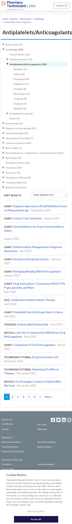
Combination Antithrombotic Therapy (32, 300)
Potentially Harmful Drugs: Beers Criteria (37, 312)
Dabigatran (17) (21, 84)
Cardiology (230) (14, 49)
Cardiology (38, 19)
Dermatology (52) (14, 123)
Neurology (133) (13, 158)
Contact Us (7, 464)
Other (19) (15, 118)
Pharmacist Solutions (11, 442)
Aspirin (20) (19, 74)
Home (5, 19)
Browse (13, 19)
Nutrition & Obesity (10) (17, 162)
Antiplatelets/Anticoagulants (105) (28, 64)
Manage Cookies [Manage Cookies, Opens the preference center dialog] (36, 511)
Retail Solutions (44, 447)
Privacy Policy (8, 469)
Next (48, 396)
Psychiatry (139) (14, 167)
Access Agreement (45, 464)
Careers (5, 429)
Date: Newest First (50, 194)
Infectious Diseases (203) (18, 143)
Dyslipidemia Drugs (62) (21, 113)
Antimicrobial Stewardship (32, 324)
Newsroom (42, 429)
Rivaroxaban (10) (21, 93)
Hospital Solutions (10, 447)
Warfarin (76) (19, 108)
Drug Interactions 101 (45, 357)
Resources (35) (13, 172)
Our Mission (7, 424)
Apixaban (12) (20, 69)
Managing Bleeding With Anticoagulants (37, 271)
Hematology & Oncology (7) (19, 138)
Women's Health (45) (16, 187)
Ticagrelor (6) (20, 98)
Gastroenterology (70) (17, 133)
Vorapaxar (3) (19, 103)
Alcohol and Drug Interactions (31, 259)
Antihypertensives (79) (21, 59)
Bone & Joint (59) (14, 44)
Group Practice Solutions (13, 451)
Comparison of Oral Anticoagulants (34, 345)
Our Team (42, 424)
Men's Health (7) (14, 148)
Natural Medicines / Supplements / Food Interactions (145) (34, 153)
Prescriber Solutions (46, 442)
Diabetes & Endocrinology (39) (21, 128)
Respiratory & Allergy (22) (18, 177)
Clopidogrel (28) (21, 79)
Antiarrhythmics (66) (20, 54)
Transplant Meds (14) (16, 182)
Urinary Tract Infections (27, 218)
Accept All (36, 520)
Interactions (25, 19)
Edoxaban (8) (19, 89)
